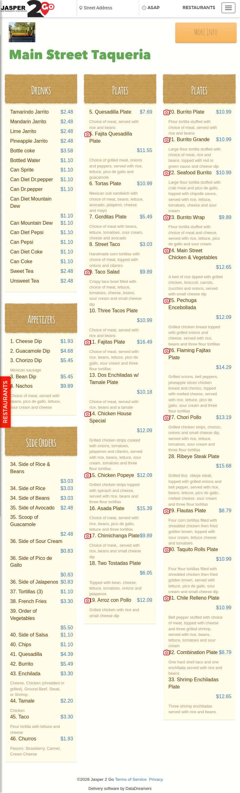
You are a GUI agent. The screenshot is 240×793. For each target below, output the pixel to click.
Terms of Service (131, 779)
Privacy (156, 779)
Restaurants (198, 7)
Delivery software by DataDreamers (120, 788)
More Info (206, 32)
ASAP (154, 7)
